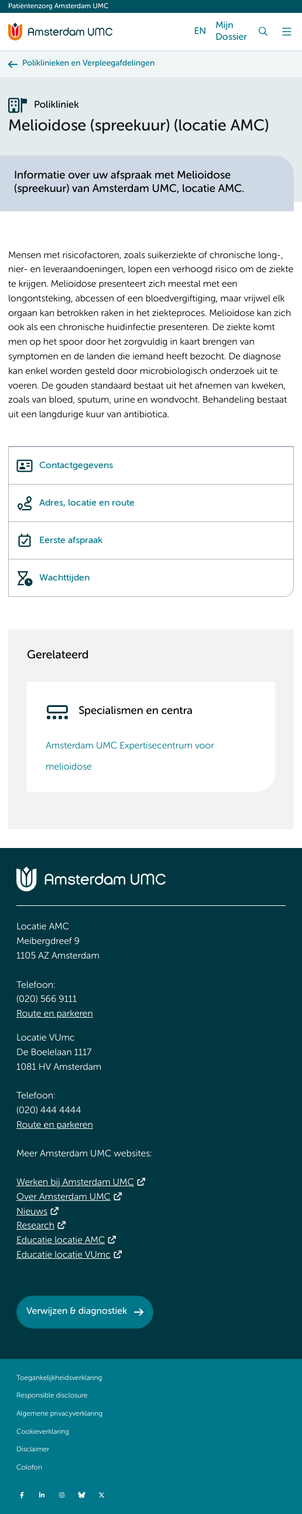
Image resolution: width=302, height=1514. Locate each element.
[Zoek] (263, 31)
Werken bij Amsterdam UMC (75, 1182)
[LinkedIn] (41, 1494)
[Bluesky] (81, 1494)
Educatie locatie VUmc (63, 1255)
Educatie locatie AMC (60, 1240)
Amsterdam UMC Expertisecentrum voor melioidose (130, 756)
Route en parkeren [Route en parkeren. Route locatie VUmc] (54, 1125)
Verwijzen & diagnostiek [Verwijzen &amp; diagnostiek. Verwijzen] (76, 1311)
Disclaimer (32, 1449)
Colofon (29, 1467)
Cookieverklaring (42, 1432)
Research (35, 1226)
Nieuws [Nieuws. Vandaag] (31, 1212)
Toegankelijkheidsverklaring (59, 1378)
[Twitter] (101, 1494)
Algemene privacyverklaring (59, 1413)
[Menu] (287, 32)
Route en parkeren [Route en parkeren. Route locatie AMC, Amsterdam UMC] (54, 1014)
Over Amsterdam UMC (63, 1197)
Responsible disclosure (52, 1395)
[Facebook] (21, 1494)
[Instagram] (61, 1494)
